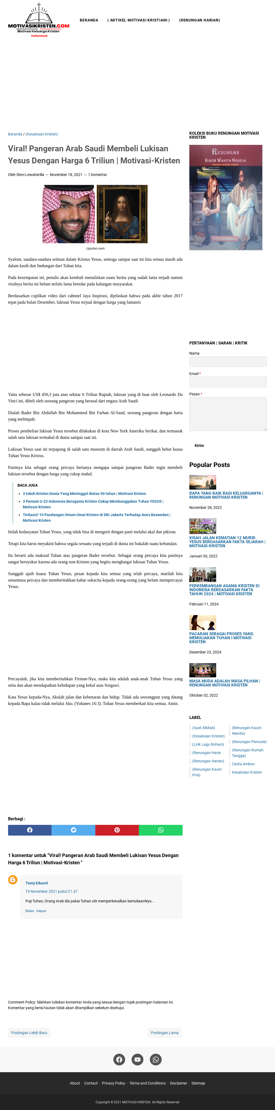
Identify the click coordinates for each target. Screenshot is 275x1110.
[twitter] (73, 830)
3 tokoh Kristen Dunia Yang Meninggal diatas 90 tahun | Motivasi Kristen (84, 493)
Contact (91, 1083)
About (75, 1083)
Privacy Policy (113, 1083)
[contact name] (228, 361)
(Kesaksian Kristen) (208, 736)
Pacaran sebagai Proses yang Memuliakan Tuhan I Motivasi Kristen (221, 638)
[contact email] (228, 382)
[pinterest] (117, 830)
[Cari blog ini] (263, 20)
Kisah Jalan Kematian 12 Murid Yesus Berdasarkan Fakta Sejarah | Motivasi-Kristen (227, 542)
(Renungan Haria (206, 753)
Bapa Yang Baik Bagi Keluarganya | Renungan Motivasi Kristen (226, 495)
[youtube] (137, 1059)
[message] (228, 414)
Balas (30, 911)
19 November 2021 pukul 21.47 (52, 891)
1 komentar (97, 174)
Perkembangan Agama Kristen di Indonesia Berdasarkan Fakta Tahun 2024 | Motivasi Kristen (224, 590)
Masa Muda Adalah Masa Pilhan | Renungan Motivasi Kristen (224, 683)
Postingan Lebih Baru (29, 1033)
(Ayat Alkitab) (203, 728)
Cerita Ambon (243, 764)
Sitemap (198, 1083)
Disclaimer (178, 1083)
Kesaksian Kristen (247, 772)
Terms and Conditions (147, 1083)
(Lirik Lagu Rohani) (208, 744)
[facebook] (30, 830)
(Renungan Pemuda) (249, 742)
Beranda (89, 20)
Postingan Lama (165, 1033)
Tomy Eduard (37, 883)
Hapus (41, 911)
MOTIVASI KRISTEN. (137, 1102)
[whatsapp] (160, 830)
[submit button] (199, 445)
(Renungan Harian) (199, 20)
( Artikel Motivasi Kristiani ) (138, 20)
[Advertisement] (137, 85)
